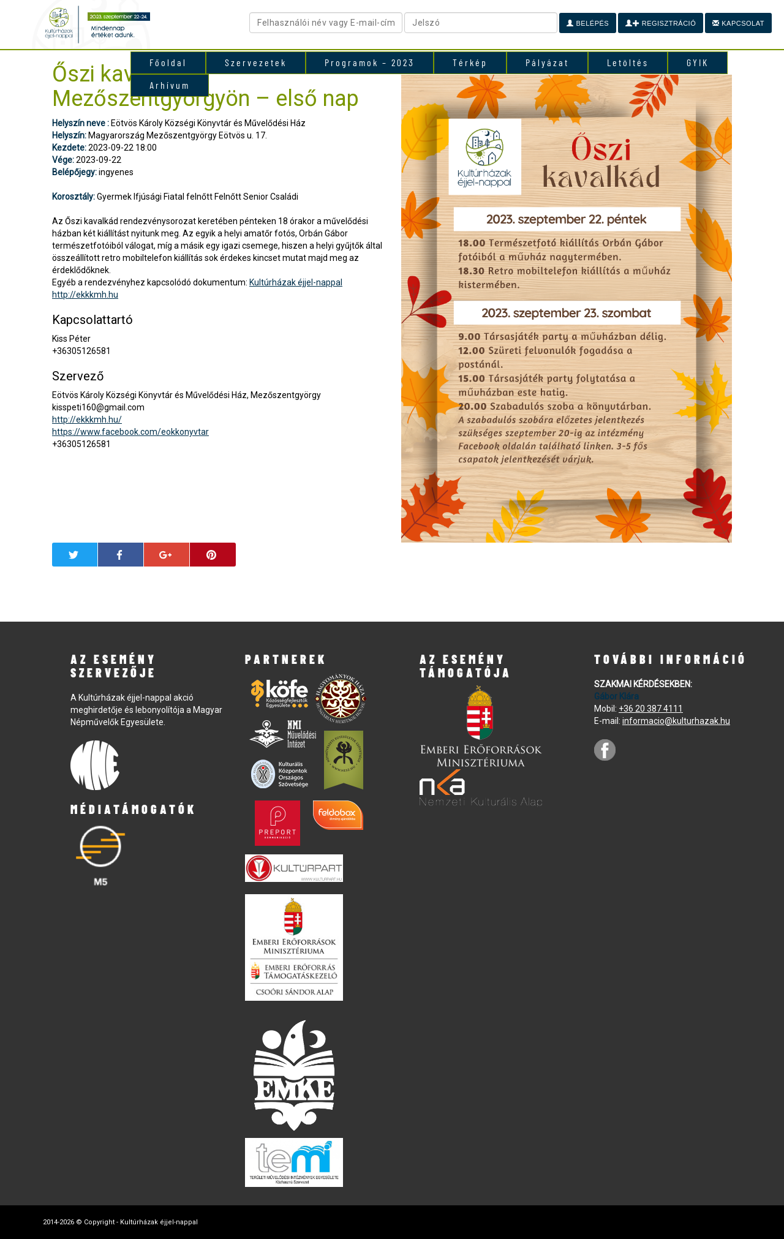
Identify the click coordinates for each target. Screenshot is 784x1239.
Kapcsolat (738, 23)
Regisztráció (660, 23)
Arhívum (169, 85)
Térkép (470, 62)
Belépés (588, 23)
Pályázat (547, 62)
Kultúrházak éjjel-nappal (295, 282)
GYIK (698, 62)
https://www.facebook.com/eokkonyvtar (130, 432)
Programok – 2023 (370, 62)
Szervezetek (256, 62)
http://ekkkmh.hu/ (87, 419)
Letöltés (628, 62)
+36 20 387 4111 (651, 709)
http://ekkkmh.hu (85, 294)
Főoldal (168, 62)
